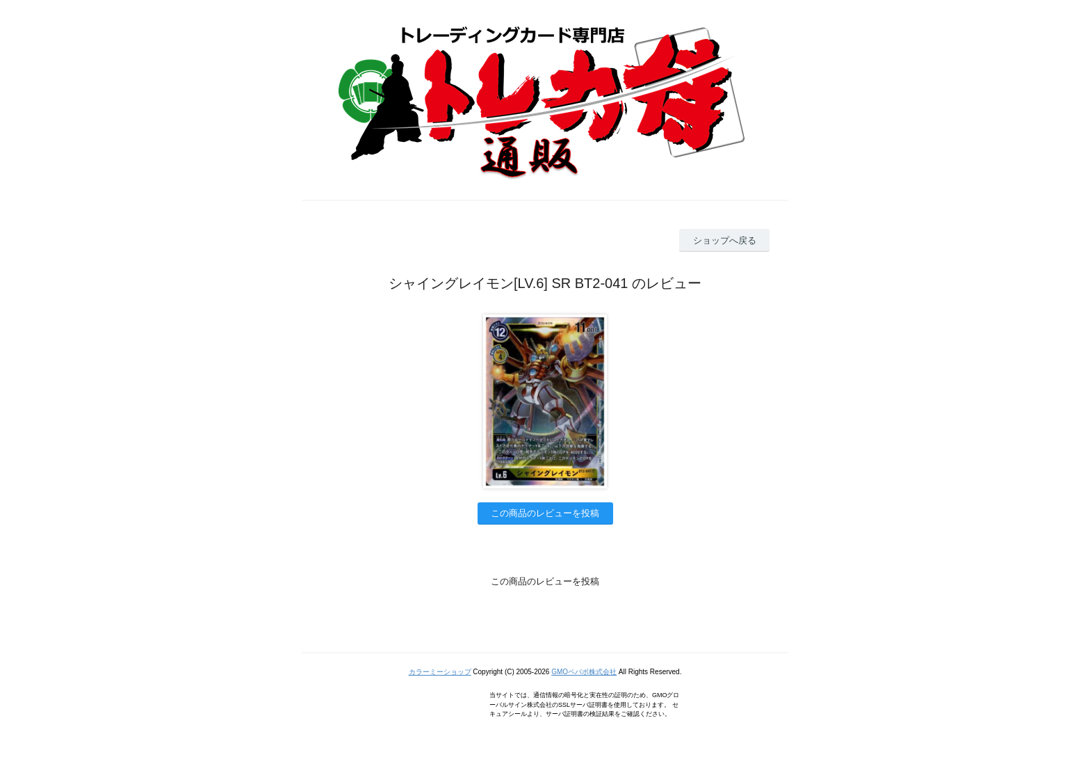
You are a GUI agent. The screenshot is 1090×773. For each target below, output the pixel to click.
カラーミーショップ (440, 672)
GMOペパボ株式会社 (584, 672)
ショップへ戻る (724, 240)
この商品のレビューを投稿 (545, 513)
